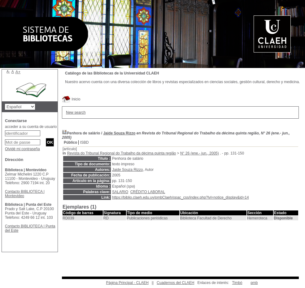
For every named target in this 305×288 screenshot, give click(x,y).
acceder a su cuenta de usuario (31, 127)
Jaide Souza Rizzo (119, 133)
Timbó (237, 283)
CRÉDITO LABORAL (147, 192)
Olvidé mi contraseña (22, 149)
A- (8, 71)
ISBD (84, 142)
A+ (18, 72)
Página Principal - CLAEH (127, 283)
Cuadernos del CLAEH (175, 283)
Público (70, 142)
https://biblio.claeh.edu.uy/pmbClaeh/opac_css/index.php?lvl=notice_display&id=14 (180, 197)
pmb (254, 283)
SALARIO (120, 192)
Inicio (71, 99)
